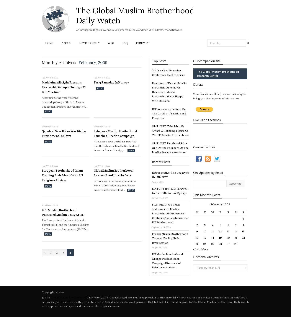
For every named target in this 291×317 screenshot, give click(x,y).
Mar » (204, 249)
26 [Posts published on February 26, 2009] (220, 243)
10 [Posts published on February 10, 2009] (204, 231)
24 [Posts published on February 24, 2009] (204, 243)
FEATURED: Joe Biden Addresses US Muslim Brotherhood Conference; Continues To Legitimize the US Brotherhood (170, 213)
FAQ (125, 43)
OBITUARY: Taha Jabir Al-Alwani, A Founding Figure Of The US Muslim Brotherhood (170, 131)
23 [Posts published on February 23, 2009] (197, 243)
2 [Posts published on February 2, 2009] (197, 225)
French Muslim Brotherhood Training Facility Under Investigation (170, 238)
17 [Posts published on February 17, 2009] (205, 237)
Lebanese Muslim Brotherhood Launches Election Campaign (115, 133)
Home (49, 43)
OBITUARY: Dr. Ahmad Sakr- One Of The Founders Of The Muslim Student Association (170, 148)
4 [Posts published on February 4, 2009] (212, 225)
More (48, 111)
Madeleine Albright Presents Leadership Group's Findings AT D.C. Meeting (64, 87)
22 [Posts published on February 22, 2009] (243, 237)
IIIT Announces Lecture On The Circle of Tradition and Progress (169, 114)
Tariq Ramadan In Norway (111, 82)
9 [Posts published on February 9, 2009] (197, 231)
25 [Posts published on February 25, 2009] (212, 243)
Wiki (111, 43)
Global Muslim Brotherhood (68, 297)
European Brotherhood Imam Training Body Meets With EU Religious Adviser (62, 175)
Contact (142, 43)
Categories (88, 43)
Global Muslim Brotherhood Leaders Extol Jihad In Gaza (113, 173)
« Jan (196, 249)
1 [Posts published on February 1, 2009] (243, 218)
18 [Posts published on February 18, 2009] (212, 237)
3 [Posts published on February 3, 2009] (205, 225)
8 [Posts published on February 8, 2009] (243, 225)
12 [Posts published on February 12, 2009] (220, 231)
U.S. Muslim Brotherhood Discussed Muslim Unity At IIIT (63, 212)
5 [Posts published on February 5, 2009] (220, 225)
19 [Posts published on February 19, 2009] (220, 237)
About (66, 43)
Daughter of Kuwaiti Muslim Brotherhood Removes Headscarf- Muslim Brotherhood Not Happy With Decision (169, 92)
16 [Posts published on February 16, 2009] (197, 237)
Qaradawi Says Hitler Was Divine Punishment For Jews (64, 133)
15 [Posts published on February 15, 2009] (243, 231)
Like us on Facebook (207, 120)
